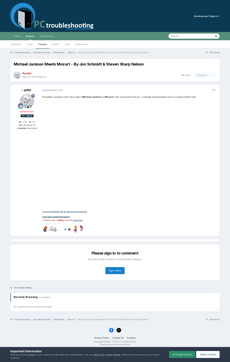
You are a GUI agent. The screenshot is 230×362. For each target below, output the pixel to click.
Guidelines (16, 44)
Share (186, 75)
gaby (27, 90)
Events (56, 44)
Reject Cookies (207, 354)
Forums (43, 44)
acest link (78, 220)
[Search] (182, 36)
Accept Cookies (182, 354)
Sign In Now (115, 270)
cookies (31, 354)
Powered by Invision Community (115, 344)
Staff (67, 44)
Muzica (42, 76)
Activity (16, 36)
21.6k (23, 122)
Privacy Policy (101, 337)
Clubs (30, 44)
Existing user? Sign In (207, 16)
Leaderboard (46, 36)
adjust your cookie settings (106, 354)
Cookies (131, 337)
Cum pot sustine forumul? (56, 217)
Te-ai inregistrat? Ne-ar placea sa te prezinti (64, 211)
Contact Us (118, 337)
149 (32, 122)
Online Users (81, 44)
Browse (30, 37)
